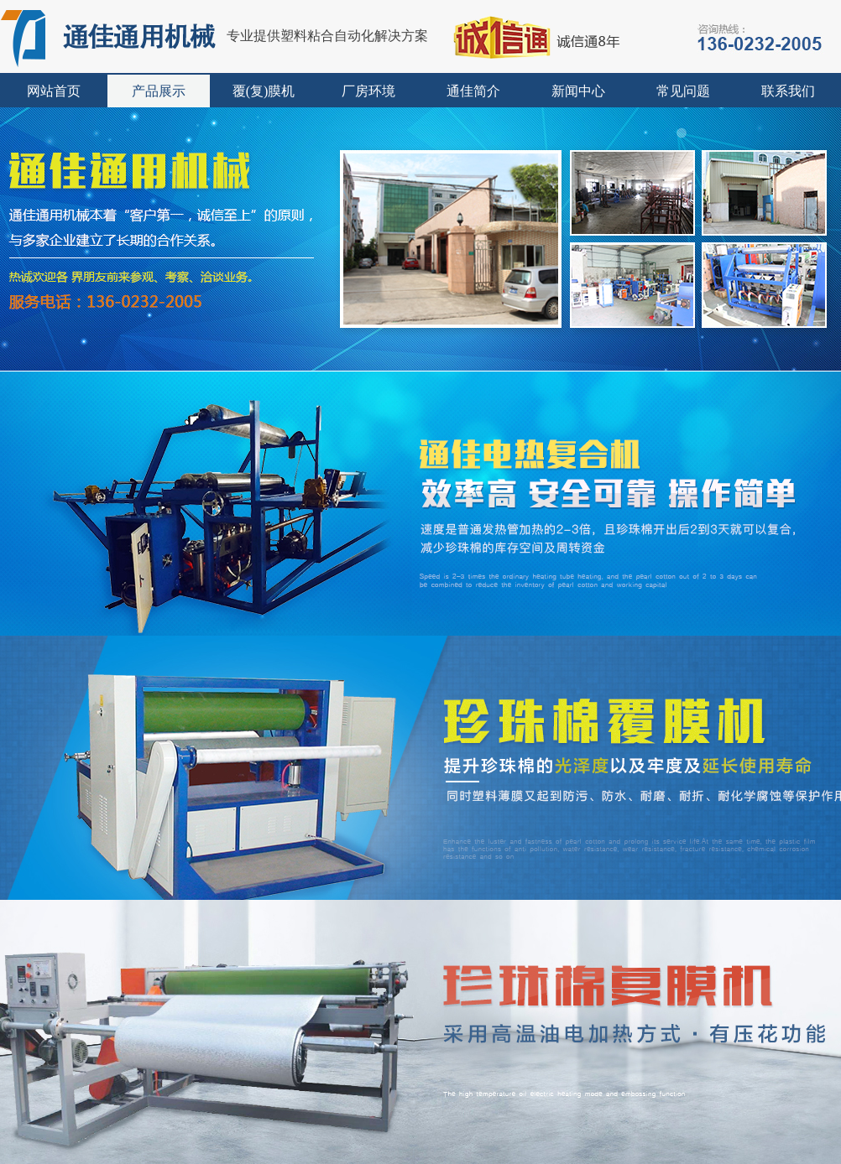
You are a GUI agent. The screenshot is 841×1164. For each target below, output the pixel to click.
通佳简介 (473, 91)
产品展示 (158, 91)
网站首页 (54, 91)
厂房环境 (368, 91)
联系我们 (788, 91)
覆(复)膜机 (263, 91)
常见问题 (683, 91)
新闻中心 (578, 91)
